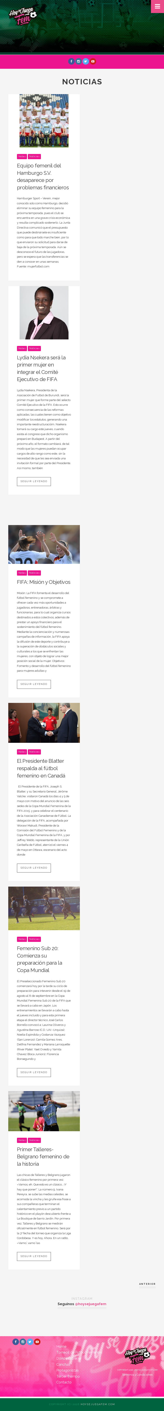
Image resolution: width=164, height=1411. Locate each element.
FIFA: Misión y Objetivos (43, 582)
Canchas (63, 1364)
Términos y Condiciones (137, 1374)
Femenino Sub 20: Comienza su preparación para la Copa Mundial (39, 959)
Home (61, 1346)
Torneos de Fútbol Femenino (79, 1352)
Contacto (64, 1382)
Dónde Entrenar (69, 1358)
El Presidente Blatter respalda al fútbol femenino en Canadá (41, 768)
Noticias (34, 156)
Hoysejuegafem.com (98, 1404)
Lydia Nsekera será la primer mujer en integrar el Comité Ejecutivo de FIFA (41, 368)
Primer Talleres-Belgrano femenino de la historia (43, 1156)
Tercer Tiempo (68, 1376)
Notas (22, 156)
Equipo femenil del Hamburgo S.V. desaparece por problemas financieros (43, 176)
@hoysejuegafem (90, 1304)
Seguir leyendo (33, 481)
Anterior (147, 1284)
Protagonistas (67, 1370)
